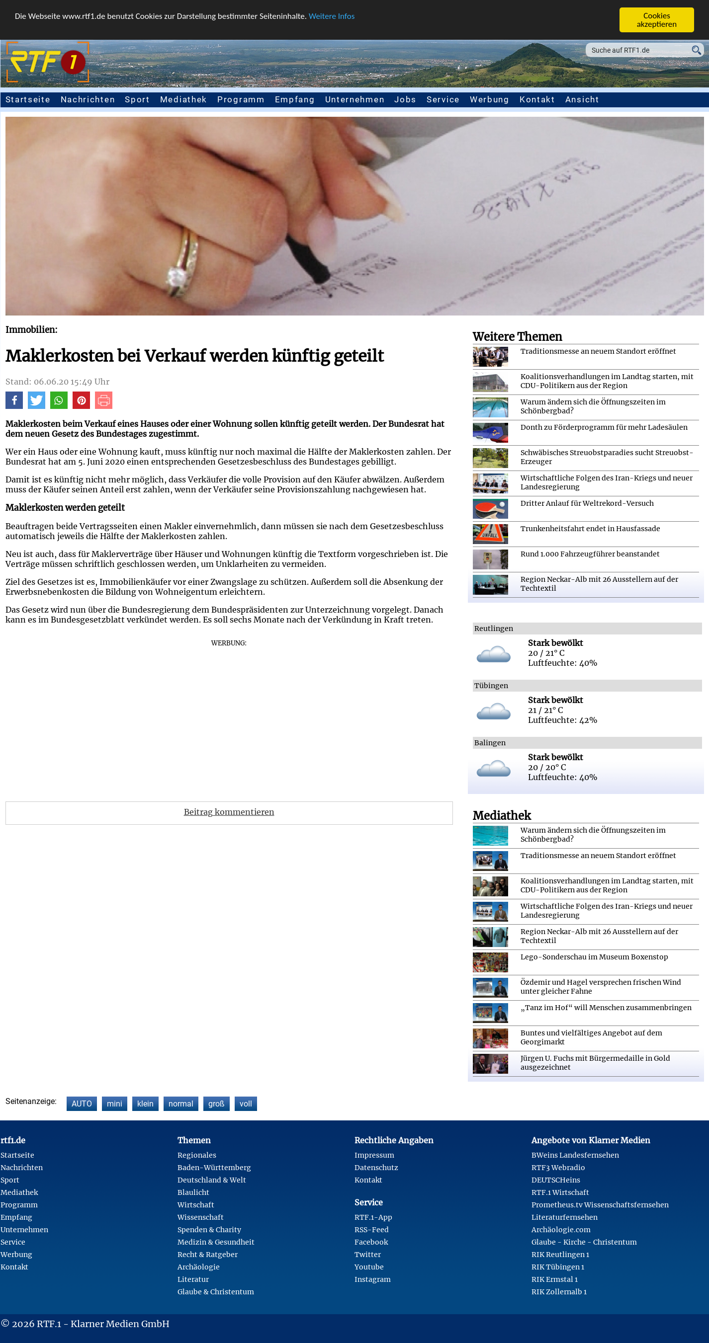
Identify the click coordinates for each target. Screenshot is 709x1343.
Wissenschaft (200, 1217)
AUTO (82, 1103)
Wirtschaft (195, 1204)
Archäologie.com (561, 1229)
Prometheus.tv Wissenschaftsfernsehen (600, 1204)
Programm (241, 99)
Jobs (405, 99)
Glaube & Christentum (215, 1291)
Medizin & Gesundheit (216, 1242)
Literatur (193, 1279)
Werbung (490, 99)
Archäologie (198, 1267)
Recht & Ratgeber (207, 1254)
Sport (137, 99)
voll (246, 1103)
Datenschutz (376, 1167)
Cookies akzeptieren (657, 19)
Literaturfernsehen (565, 1217)
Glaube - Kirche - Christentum (584, 1242)
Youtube (369, 1267)
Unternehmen (355, 99)
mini (114, 1103)
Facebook (371, 1242)
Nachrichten (88, 99)
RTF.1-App (373, 1217)
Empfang (295, 99)
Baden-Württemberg (214, 1167)
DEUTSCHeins (556, 1180)
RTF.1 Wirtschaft (560, 1192)
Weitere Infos (331, 15)
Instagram (372, 1279)
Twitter (367, 1254)
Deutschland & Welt (211, 1180)
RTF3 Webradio (558, 1167)
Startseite (28, 99)
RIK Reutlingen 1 (560, 1254)
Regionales (196, 1155)
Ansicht (582, 99)
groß (216, 1103)
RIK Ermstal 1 (555, 1279)
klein (145, 1103)
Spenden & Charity (209, 1229)
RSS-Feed (371, 1229)
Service (443, 99)
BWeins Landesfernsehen (575, 1155)
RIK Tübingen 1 (558, 1267)
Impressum (374, 1155)
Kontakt (537, 99)
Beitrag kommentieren (229, 812)
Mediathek (183, 99)
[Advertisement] (229, 717)
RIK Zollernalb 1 (559, 1291)
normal (181, 1103)
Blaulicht (193, 1192)
